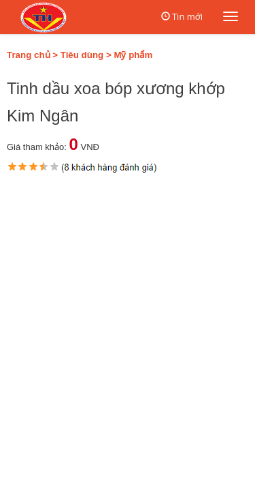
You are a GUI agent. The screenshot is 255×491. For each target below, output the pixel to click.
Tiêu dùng (82, 55)
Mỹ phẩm (133, 55)
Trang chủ (28, 55)
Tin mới (187, 16)
